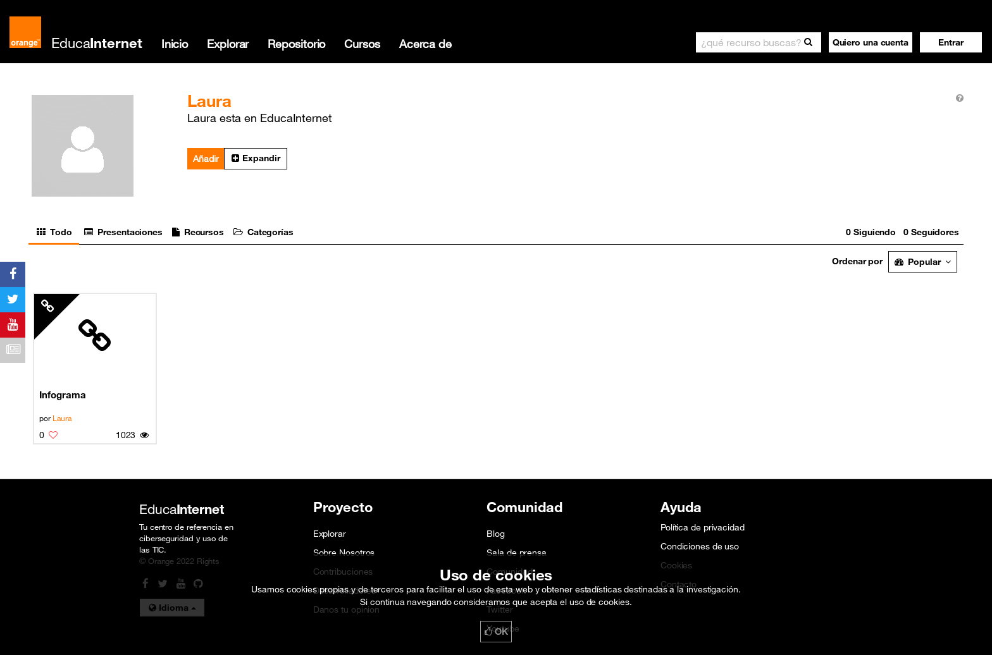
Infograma (62, 394)
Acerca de (425, 44)
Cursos (362, 44)
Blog (496, 533)
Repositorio (296, 44)
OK (496, 631)
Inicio (174, 44)
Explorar (228, 44)
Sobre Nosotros (344, 552)
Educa (96, 42)
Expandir (256, 158)
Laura (62, 418)
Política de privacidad (702, 527)
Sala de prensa (517, 552)
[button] (951, 42)
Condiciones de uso (699, 546)
